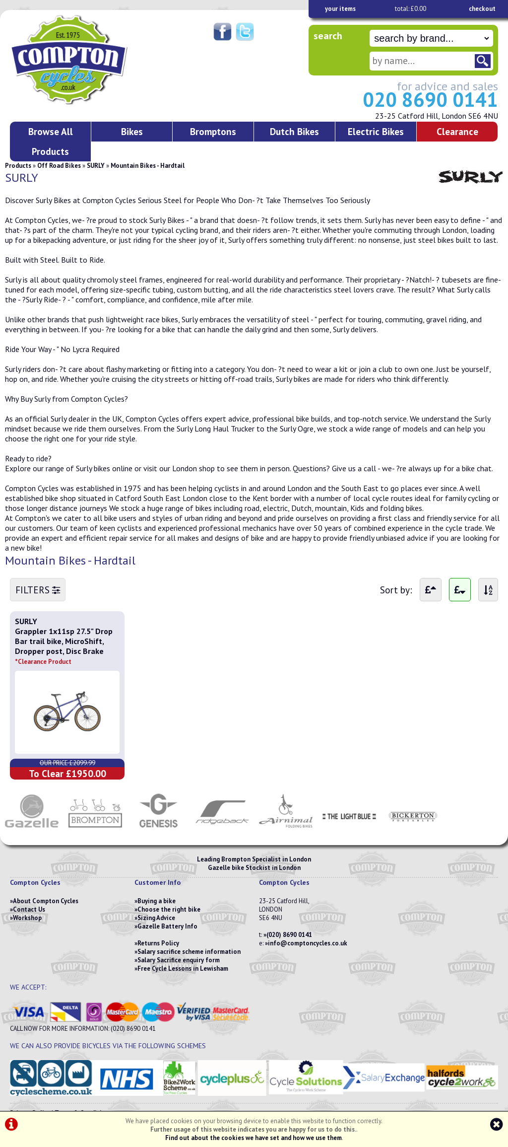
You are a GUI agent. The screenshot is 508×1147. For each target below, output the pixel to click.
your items (340, 8)
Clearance (457, 131)
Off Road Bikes (59, 165)
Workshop (27, 918)
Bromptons (213, 131)
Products (18, 165)
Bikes (132, 131)
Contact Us (29, 909)
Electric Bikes (376, 131)
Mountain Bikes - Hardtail (148, 165)
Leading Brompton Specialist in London (254, 859)
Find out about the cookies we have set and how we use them (253, 1138)
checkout (482, 8)
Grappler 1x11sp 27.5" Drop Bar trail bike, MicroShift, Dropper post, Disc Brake (64, 646)
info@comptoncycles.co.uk (307, 943)
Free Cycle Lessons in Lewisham (182, 968)
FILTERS (37, 589)
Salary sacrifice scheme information (189, 951)
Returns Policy (158, 943)
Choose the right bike (168, 909)
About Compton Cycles (45, 901)
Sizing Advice (156, 918)
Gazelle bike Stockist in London (254, 867)
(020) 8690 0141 (289, 935)
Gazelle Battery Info (167, 926)
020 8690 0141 (430, 99)
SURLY (96, 165)
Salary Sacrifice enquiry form (178, 960)
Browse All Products (50, 141)
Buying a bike (156, 901)
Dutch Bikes (294, 131)
